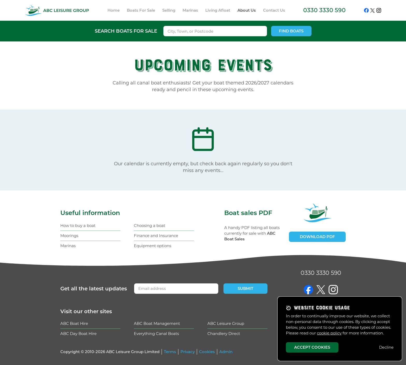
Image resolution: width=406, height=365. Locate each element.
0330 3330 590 (324, 10)
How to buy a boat (78, 225)
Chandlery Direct (223, 333)
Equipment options (152, 245)
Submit (245, 288)
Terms (170, 351)
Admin (226, 351)
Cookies (207, 351)
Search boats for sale (126, 31)
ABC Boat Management (157, 323)
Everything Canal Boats (156, 333)
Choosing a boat (149, 225)
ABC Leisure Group (225, 323)
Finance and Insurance (156, 235)
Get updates (93, 288)
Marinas (68, 245)
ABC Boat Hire (74, 323)
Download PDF (317, 236)
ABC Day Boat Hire (78, 333)
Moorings (69, 235)
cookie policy (329, 333)
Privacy (187, 351)
